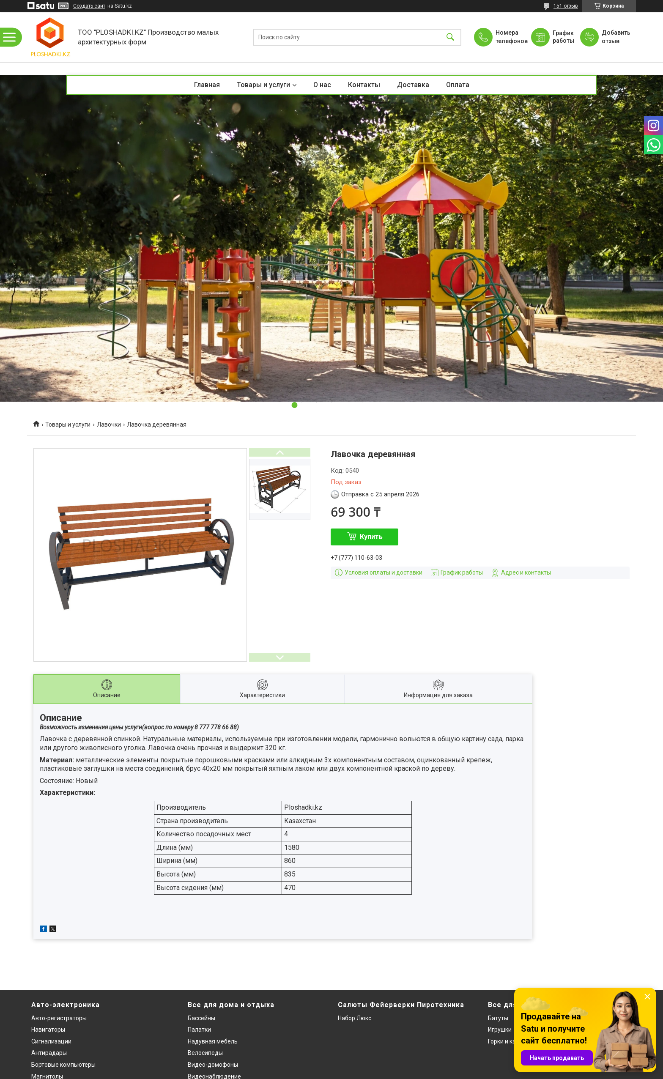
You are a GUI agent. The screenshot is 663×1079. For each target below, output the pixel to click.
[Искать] (450, 37)
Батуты (498, 1018)
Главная (207, 85)
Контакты (364, 85)
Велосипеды (205, 1052)
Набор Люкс (354, 1018)
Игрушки (500, 1029)
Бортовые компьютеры (63, 1064)
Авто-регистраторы (59, 1018)
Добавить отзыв (616, 36)
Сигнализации (51, 1041)
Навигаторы (48, 1029)
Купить (371, 537)
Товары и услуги (263, 85)
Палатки (199, 1029)
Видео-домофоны (213, 1064)
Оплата (457, 85)
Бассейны (201, 1018)
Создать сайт (89, 6)
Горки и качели (508, 1041)
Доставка (413, 85)
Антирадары (49, 1052)
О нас (322, 85)
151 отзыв (565, 6)
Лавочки (109, 424)
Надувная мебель (213, 1041)
